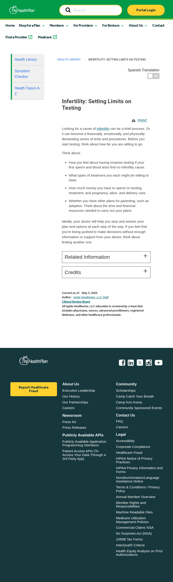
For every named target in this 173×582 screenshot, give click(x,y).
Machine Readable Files (134, 512)
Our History (71, 396)
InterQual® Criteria (130, 545)
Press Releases (74, 427)
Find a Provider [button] (16, 37)
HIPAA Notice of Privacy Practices (134, 460)
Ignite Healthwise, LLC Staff (91, 297)
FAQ (119, 421)
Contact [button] (158, 25)
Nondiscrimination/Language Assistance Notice (137, 479)
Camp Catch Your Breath (135, 396)
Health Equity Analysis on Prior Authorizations (139, 553)
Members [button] (57, 25)
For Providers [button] (83, 25)
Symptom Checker (22, 74)
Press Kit (69, 422)
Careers (68, 408)
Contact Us (125, 415)
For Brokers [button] (110, 25)
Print (142, 120)
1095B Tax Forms (129, 539)
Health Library (26, 59)
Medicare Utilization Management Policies (132, 520)
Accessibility (125, 441)
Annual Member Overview (135, 497)
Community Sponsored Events (139, 408)
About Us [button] (136, 25)
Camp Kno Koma (129, 402)
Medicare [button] (45, 37)
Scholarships (126, 390)
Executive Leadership (78, 390)
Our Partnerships (75, 402)
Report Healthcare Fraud (34, 389)
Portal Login (146, 10)
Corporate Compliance (133, 447)
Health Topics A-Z (28, 91)
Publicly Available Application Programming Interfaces (84, 443)
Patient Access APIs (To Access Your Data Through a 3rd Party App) (84, 454)
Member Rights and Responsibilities (131, 504)
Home (10, 25)
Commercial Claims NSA (135, 527)
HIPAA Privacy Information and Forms (139, 470)
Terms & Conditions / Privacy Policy (138, 489)
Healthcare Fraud (129, 452)
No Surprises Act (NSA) (134, 533)
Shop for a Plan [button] (29, 25)
